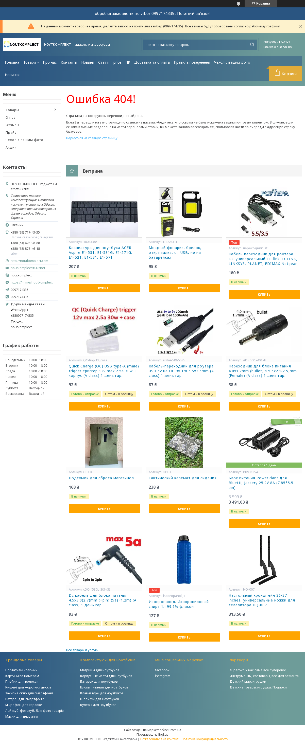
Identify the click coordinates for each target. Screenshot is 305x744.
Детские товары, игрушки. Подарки (258, 687)
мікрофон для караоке (23, 704)
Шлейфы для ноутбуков (99, 699)
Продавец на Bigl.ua (152, 734)
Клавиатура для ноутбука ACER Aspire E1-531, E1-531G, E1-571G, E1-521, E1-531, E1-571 (100, 252)
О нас (11, 117)
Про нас (50, 62)
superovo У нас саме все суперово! (258, 670)
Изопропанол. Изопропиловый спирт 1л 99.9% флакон (179, 604)
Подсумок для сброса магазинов (101, 478)
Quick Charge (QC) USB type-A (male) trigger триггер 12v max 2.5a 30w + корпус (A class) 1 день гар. (104, 371)
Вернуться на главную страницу (91, 138)
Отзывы (12, 124)
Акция (11, 147)
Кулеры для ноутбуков (98, 704)
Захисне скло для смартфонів (29, 693)
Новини (87, 62)
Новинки (12, 74)
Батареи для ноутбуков (99, 681)
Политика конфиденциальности (205, 739)
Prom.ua (174, 730)
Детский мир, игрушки (248, 681)
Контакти (69, 62)
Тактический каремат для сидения (183, 478)
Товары (12, 110)
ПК (127, 62)
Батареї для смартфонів (24, 699)
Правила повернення (192, 62)
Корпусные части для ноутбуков (106, 676)
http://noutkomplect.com (29, 261)
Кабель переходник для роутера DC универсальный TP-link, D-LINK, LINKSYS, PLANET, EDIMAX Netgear (263, 259)
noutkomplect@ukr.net (28, 268)
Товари (29, 62)
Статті (103, 62)
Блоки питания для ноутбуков (104, 687)
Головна (12, 62)
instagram (162, 676)
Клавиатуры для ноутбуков (102, 693)
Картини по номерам (22, 676)
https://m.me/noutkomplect (32, 282)
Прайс (11, 132)
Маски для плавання (21, 716)
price (117, 62)
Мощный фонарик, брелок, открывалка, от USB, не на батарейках (175, 252)
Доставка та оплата (152, 62)
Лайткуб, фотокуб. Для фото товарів (34, 710)
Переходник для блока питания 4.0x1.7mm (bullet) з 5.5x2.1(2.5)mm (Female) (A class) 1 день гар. (263, 371)
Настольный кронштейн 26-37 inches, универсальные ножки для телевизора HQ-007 (262, 600)
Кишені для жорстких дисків (28, 687)
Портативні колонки (21, 670)
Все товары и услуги (82, 650)
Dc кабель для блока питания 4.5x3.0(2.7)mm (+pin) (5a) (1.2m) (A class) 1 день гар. (103, 600)
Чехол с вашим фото (232, 62)
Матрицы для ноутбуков (99, 670)
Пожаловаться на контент (159, 739)
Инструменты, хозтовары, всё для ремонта (264, 676)
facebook (162, 670)
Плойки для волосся (21, 681)
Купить (104, 288)
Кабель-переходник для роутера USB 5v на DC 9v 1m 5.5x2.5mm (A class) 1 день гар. (181, 371)
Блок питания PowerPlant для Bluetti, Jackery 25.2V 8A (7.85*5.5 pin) (261, 483)
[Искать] (252, 45)
